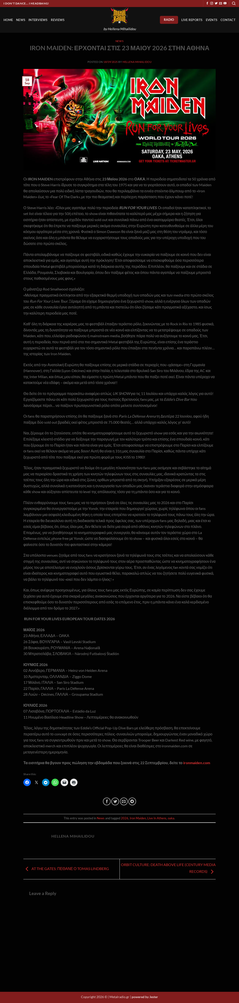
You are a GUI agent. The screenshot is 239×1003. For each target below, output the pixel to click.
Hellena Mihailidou (137, 61)
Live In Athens (156, 818)
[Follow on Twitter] (216, 3)
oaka (171, 818)
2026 (124, 818)
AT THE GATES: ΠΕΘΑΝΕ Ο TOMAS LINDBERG (66, 868)
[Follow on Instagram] (211, 3)
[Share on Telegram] (132, 801)
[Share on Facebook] (107, 801)
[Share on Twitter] (115, 801)
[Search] (233, 3)
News (20, 20)
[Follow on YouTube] (225, 3)
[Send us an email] (220, 3)
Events (212, 20)
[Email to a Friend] (124, 801)
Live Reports (192, 20)
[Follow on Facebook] (207, 3)
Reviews (58, 20)
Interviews (38, 20)
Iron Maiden (138, 818)
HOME (8, 20)
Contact (228, 20)
